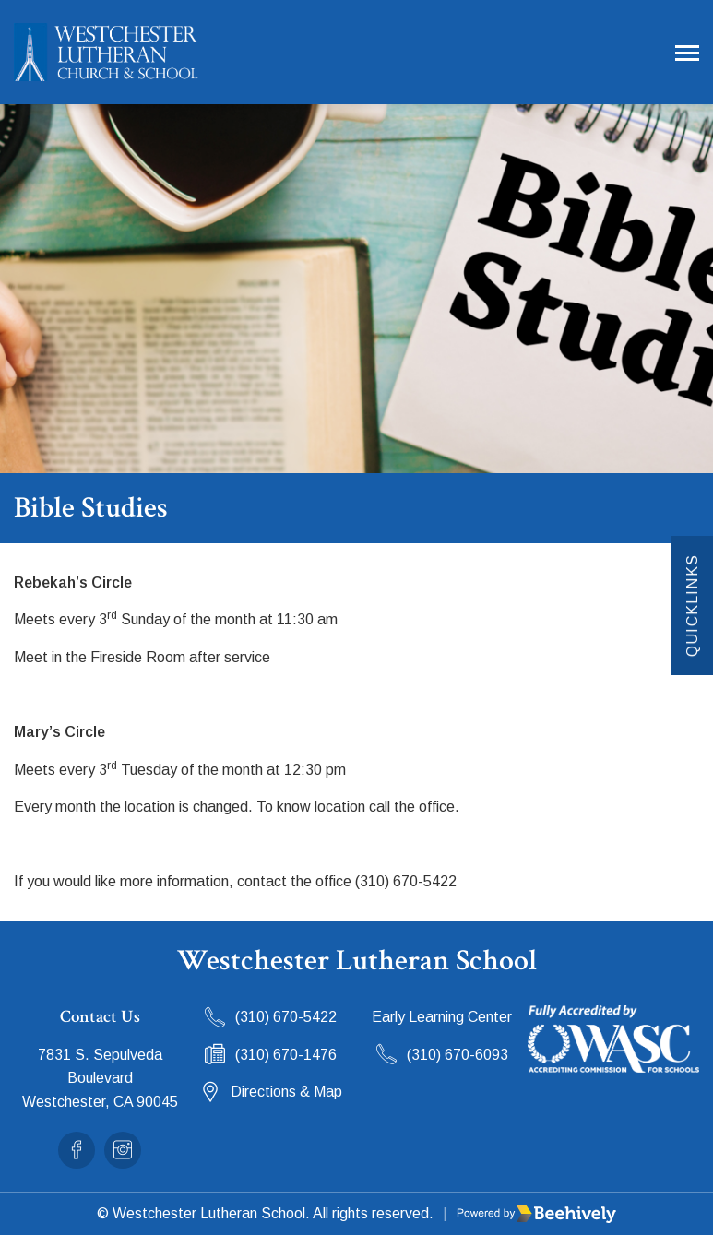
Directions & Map (286, 1091)
